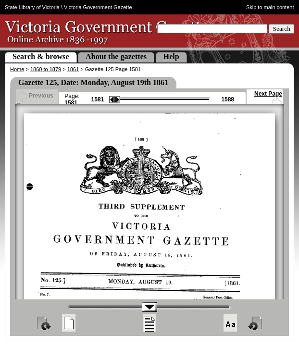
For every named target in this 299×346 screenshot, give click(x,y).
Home (17, 69)
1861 (73, 69)
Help (171, 56)
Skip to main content (270, 7)
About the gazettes (116, 56)
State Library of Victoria (32, 7)
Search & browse (40, 56)
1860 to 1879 (45, 69)
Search (281, 28)
